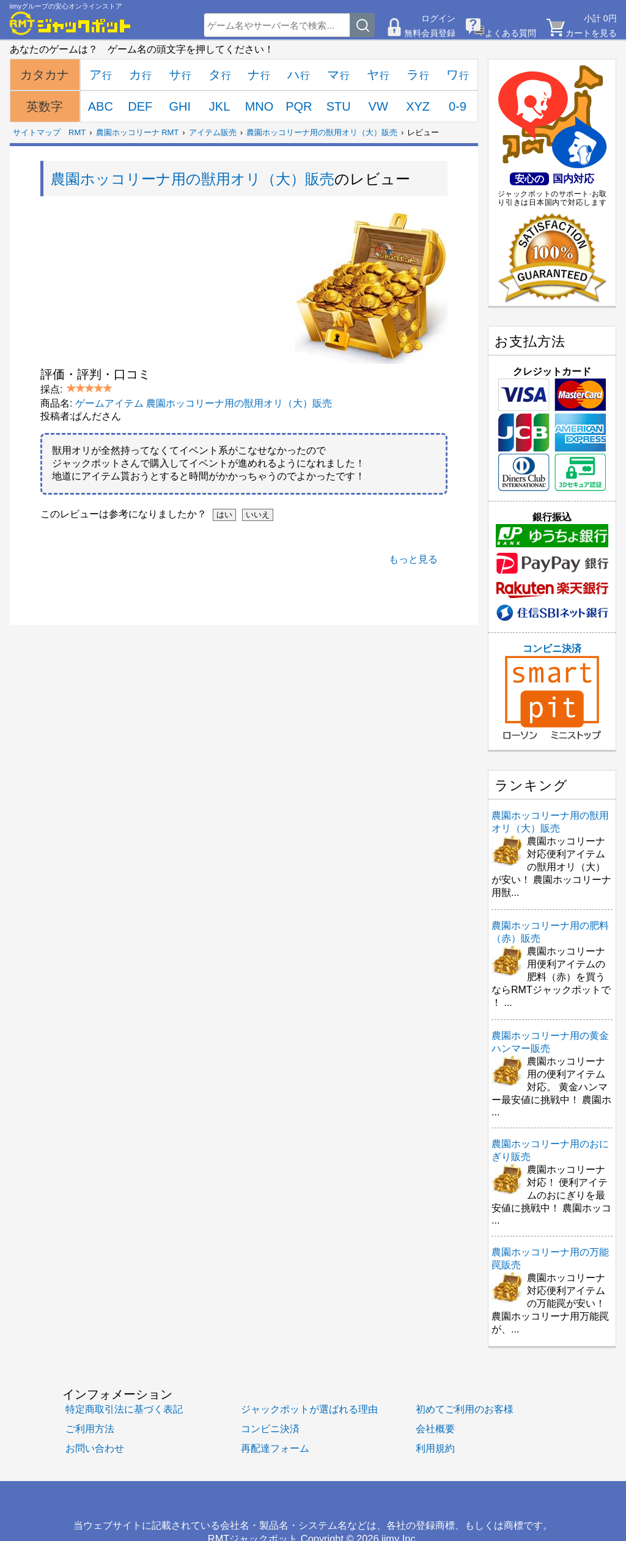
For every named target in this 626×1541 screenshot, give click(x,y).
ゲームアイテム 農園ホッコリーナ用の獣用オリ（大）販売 (203, 403)
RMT (77, 132)
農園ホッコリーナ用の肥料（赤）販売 (550, 932)
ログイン (438, 18)
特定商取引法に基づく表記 (124, 1408)
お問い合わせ (94, 1448)
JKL (219, 106)
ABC (100, 106)
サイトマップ (37, 132)
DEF (140, 106)
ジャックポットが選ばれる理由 (309, 1408)
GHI (180, 106)
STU (338, 106)
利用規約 (435, 1448)
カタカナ (44, 74)
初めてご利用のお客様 (465, 1408)
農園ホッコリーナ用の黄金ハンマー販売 (550, 1042)
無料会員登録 (429, 33)
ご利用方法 (89, 1428)
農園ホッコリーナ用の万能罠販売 (550, 1258)
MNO (259, 106)
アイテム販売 (213, 132)
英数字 (44, 106)
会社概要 (435, 1428)
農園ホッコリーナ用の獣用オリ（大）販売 (321, 132)
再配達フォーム (275, 1448)
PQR (298, 106)
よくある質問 (510, 33)
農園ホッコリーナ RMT (137, 132)
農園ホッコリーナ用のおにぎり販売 (550, 1150)
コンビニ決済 (552, 691)
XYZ (418, 106)
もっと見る (413, 559)
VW (378, 106)
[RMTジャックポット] (70, 23)
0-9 (457, 106)
